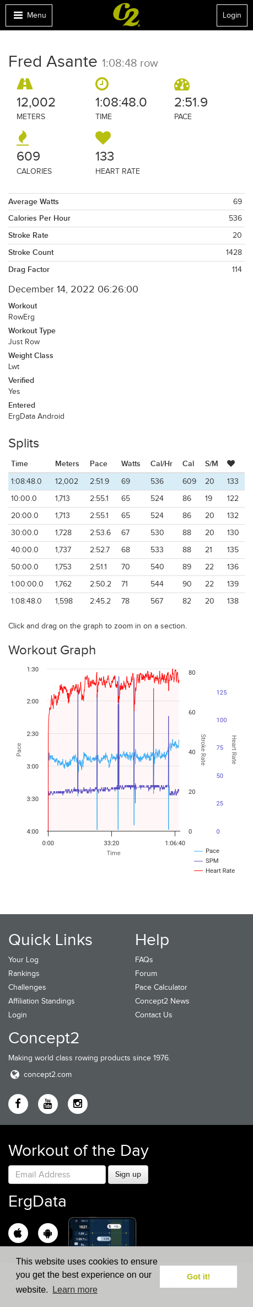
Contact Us (154, 1015)
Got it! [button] (198, 1276)
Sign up (128, 1174)
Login (232, 15)
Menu (28, 17)
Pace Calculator (161, 987)
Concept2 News (162, 1001)
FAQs (144, 960)
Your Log (23, 960)
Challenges (27, 987)
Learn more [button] (75, 1289)
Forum (146, 973)
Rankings (24, 973)
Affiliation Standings (41, 1001)
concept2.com (40, 1074)
